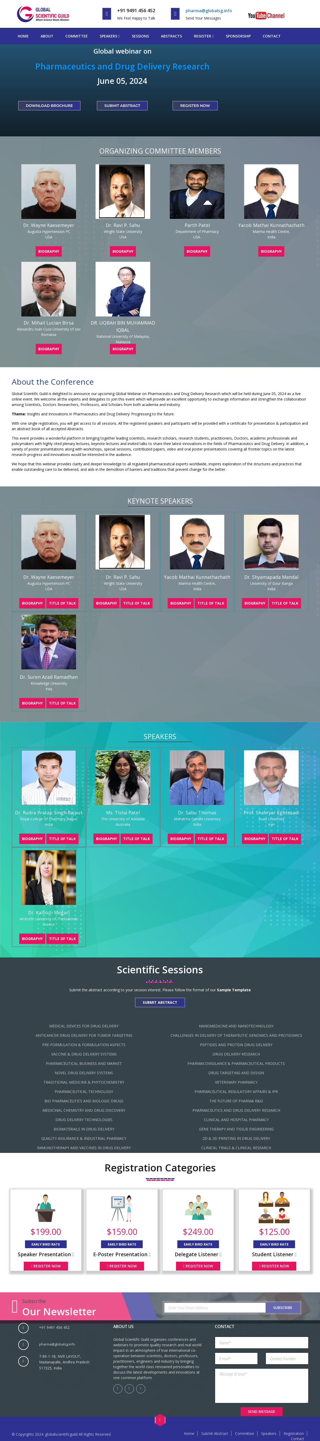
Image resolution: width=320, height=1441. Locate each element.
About (47, 36)
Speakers (108, 36)
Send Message (261, 1411)
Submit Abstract (122, 105)
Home (23, 36)
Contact (272, 36)
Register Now (195, 105)
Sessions (140, 36)
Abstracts (171, 36)
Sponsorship (238, 36)
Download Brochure (49, 105)
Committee (76, 36)
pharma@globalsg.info (210, 10)
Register (202, 36)
